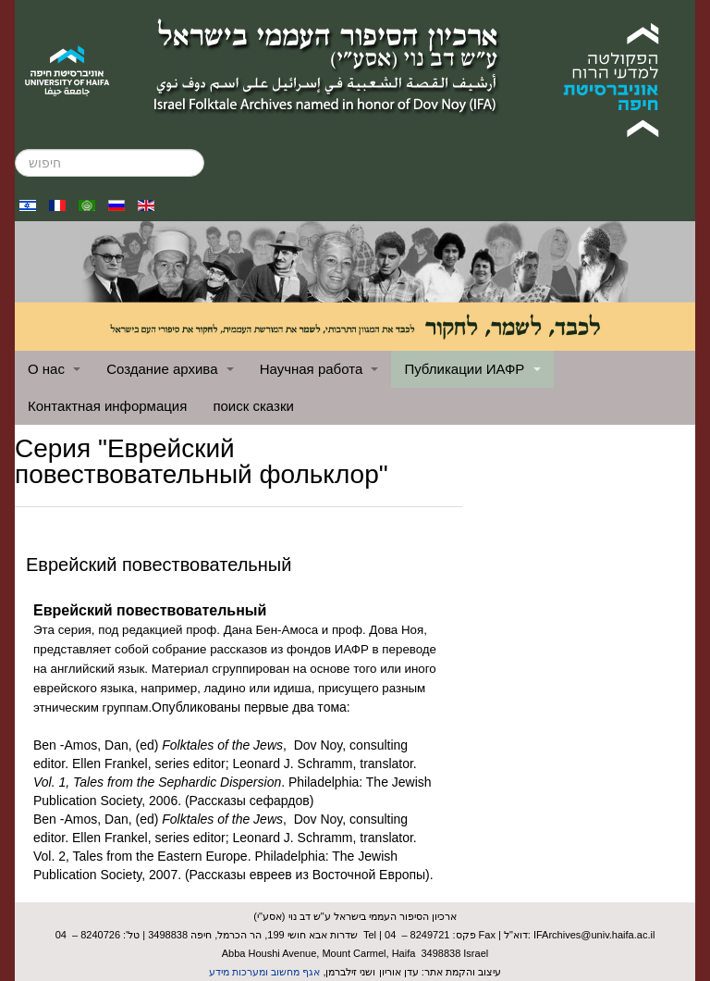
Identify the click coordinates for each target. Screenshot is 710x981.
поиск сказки (253, 406)
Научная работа (319, 369)
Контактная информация (107, 406)
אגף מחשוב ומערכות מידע (264, 971)
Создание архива (170, 369)
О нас (54, 369)
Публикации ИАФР (472, 369)
